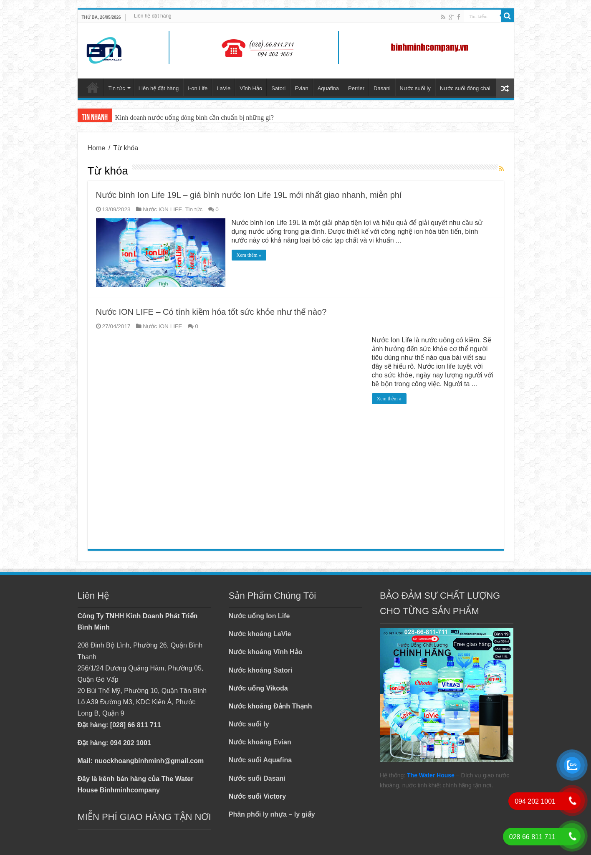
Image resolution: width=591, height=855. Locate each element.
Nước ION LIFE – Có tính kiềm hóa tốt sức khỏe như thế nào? (211, 311)
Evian (301, 88)
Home (97, 148)
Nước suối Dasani (257, 778)
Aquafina (328, 88)
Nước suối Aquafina (260, 760)
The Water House (431, 775)
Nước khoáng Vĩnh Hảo (266, 651)
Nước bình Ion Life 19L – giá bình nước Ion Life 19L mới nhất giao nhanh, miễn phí (249, 195)
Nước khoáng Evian (260, 742)
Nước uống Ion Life (259, 616)
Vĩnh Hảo (251, 88)
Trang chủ (93, 87)
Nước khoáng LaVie (260, 633)
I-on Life (197, 88)
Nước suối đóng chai (465, 88)
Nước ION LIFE (162, 209)
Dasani (382, 88)
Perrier (356, 88)
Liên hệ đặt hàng (153, 16)
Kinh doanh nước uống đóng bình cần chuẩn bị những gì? (194, 117)
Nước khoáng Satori (261, 670)
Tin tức (117, 88)
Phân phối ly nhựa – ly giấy (272, 814)
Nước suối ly (415, 88)
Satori (278, 88)
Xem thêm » (249, 255)
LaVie (223, 88)
